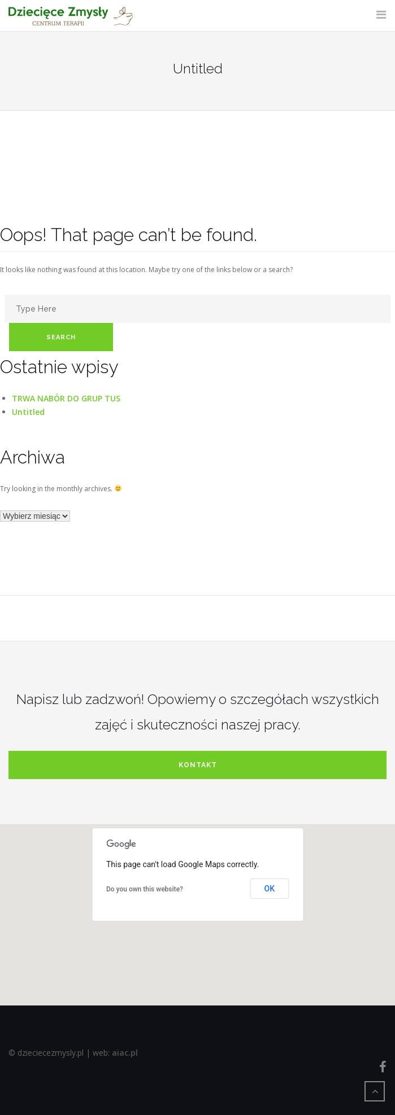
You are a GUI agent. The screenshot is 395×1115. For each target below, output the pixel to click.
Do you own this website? (144, 889)
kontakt (198, 765)
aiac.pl (125, 1052)
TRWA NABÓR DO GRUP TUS (66, 398)
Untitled (28, 411)
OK (269, 888)
